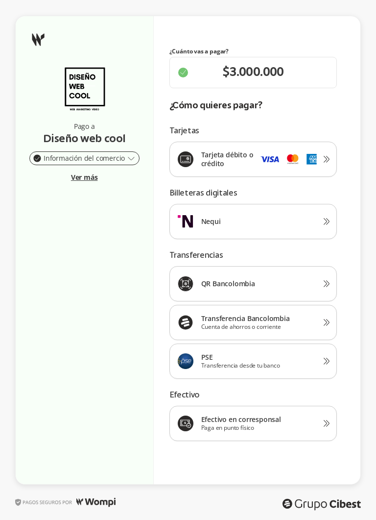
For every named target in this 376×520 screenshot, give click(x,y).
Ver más (84, 177)
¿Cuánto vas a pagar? (199, 51)
